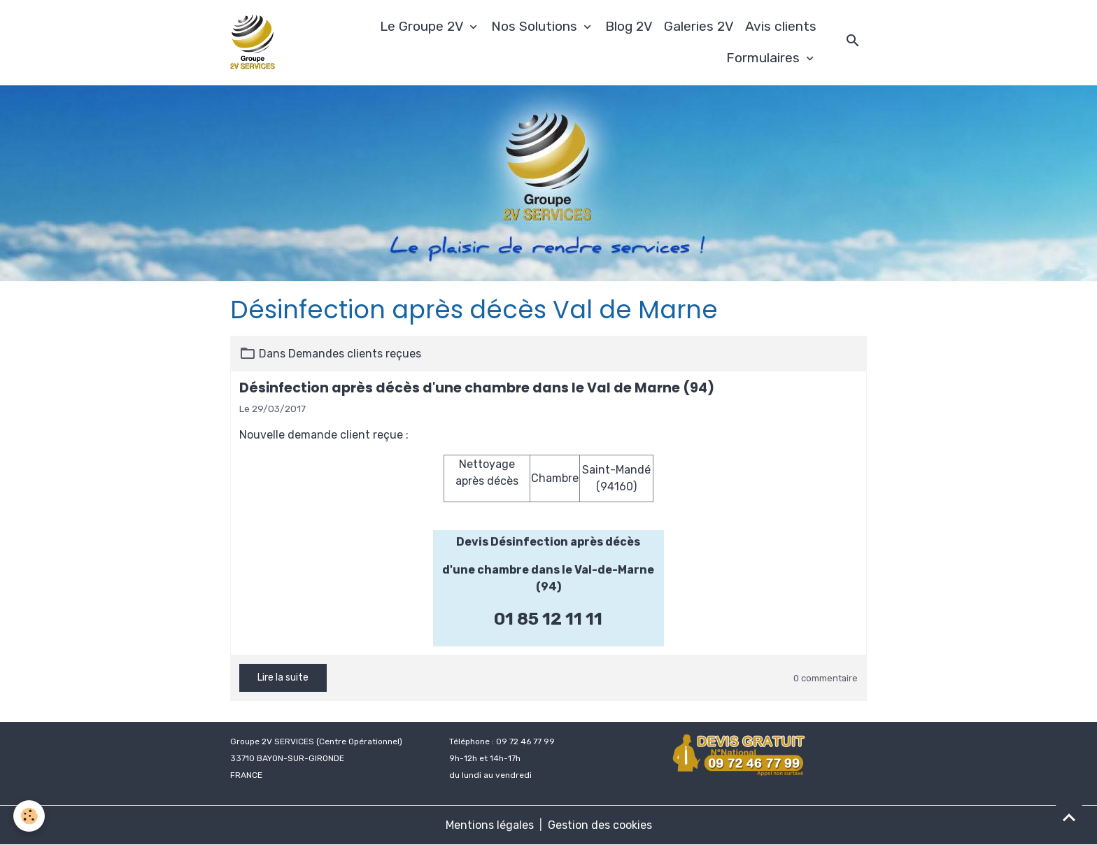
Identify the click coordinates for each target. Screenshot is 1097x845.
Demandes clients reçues (354, 353)
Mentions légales (490, 825)
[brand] (254, 43)
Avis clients (780, 26)
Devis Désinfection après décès (548, 541)
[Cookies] (29, 816)
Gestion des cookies (600, 825)
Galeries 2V (699, 26)
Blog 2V (629, 26)
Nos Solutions (536, 26)
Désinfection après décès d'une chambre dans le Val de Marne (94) (476, 387)
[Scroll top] (1069, 817)
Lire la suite (283, 677)
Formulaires (764, 58)
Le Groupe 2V (423, 26)
